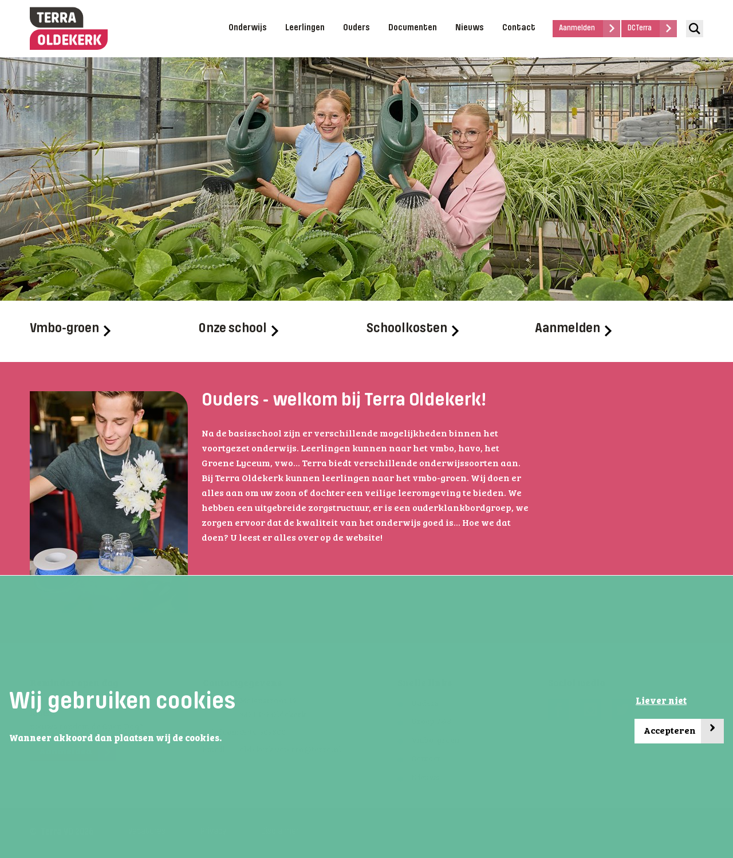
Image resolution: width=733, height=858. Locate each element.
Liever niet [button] (661, 701)
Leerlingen (305, 28)
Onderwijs (247, 28)
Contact (518, 28)
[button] (225, 739)
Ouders (356, 28)
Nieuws (469, 28)
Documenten (412, 28)
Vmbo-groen (70, 329)
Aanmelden (573, 329)
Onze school (238, 329)
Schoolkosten (412, 329)
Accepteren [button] (684, 731)
